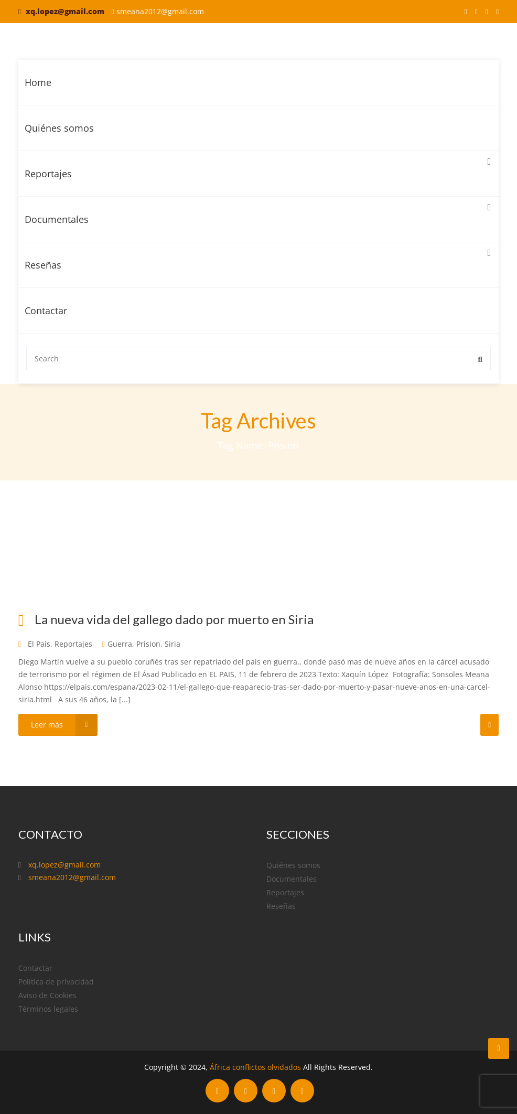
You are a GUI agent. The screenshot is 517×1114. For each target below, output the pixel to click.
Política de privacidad (56, 982)
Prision (148, 644)
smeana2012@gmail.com (160, 11)
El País (39, 644)
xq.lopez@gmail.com (65, 11)
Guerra (119, 644)
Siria (172, 644)
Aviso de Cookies (47, 995)
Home (38, 82)
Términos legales (48, 1009)
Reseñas (258, 256)
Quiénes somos (59, 128)
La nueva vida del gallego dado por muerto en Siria (174, 619)
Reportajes (258, 165)
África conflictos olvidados (255, 1067)
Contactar (46, 310)
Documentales (258, 211)
